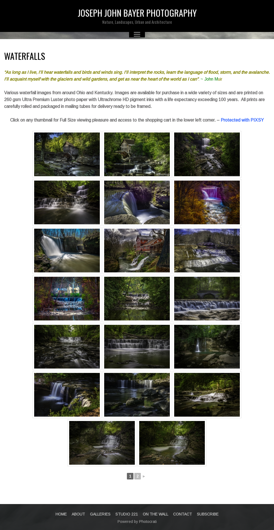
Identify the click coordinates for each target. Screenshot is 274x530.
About (78, 514)
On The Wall (155, 514)
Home (61, 514)
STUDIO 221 (126, 514)
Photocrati (148, 521)
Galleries (100, 514)
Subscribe (207, 514)
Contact (182, 514)
